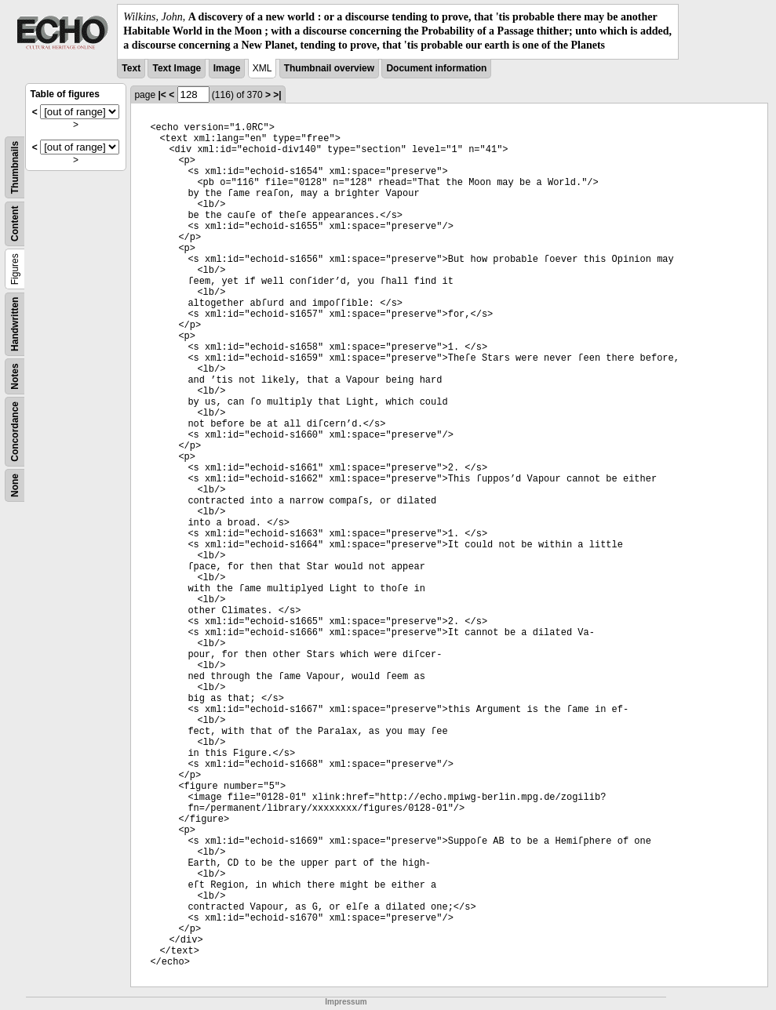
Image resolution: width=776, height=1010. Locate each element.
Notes (14, 376)
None (14, 485)
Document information (436, 68)
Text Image (176, 68)
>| (277, 94)
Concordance (14, 431)
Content (14, 223)
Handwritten (14, 323)
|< (162, 94)
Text (131, 68)
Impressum (345, 1001)
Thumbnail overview (329, 68)
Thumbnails (14, 166)
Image (227, 68)
